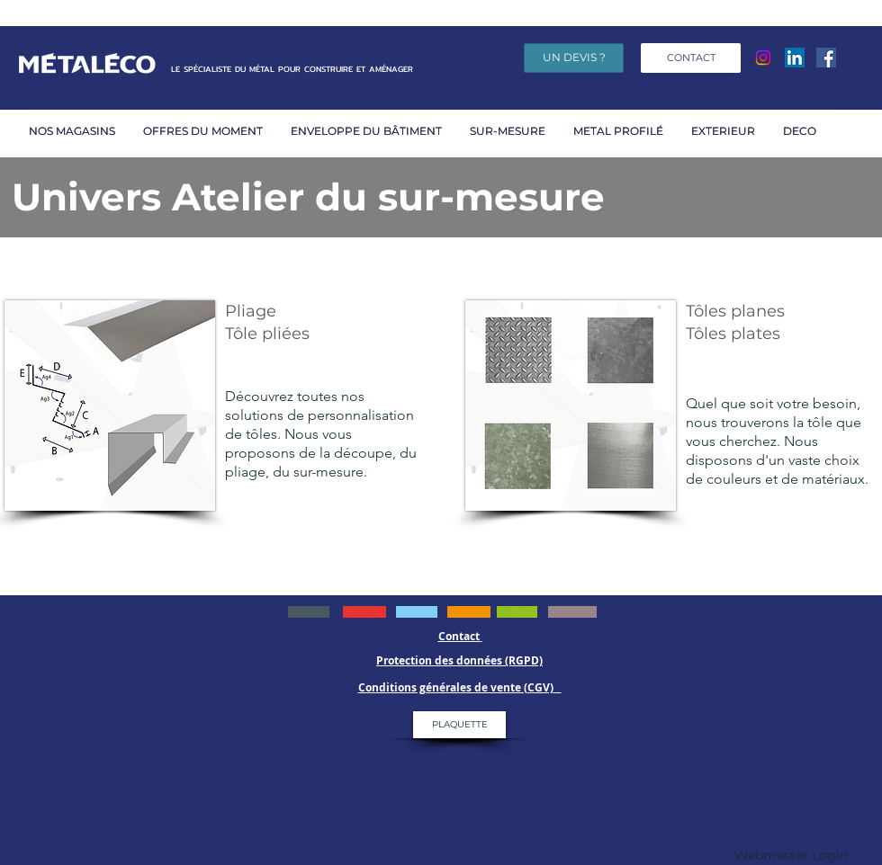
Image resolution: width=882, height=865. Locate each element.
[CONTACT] (691, 58)
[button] (208, 130)
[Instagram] (763, 57)
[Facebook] (826, 57)
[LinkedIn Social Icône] (795, 57)
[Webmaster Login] (791, 856)
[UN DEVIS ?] (574, 58)
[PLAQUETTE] (459, 724)
